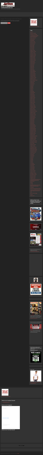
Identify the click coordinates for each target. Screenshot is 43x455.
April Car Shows (32, 45)
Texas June (31, 160)
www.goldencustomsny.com (33, 318)
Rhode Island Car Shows (33, 148)
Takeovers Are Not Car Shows (36, 282)
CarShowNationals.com (7, 7)
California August (32, 70)
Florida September (32, 92)
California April (32, 65)
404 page (31, 182)
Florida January (32, 82)
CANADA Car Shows (32, 178)
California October (32, 72)
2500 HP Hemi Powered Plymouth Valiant (35, 188)
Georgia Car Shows (32, 97)
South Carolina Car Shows (33, 149)
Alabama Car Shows (32, 56)
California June (32, 67)
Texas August (32, 163)
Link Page (31, 183)
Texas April (31, 158)
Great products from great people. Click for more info (35, 329)
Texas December (32, 168)
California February (32, 62)
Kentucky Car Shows (32, 106)
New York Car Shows (33, 139)
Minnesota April (32, 119)
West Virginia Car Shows (33, 174)
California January (32, 61)
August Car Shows (32, 50)
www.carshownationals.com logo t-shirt (35, 382)
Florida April (31, 86)
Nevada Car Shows (32, 134)
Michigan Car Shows (32, 112)
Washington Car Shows (33, 173)
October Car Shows (32, 52)
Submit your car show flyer (33, 34)
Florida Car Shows (32, 81)
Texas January (32, 154)
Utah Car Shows (32, 169)
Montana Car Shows (32, 132)
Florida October (32, 93)
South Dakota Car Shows (33, 150)
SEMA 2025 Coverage (33, 33)
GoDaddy (18, 453)
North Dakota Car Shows (33, 142)
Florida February (32, 83)
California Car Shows (33, 60)
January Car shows (32, 41)
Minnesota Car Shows (33, 114)
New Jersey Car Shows (33, 137)
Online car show (32, 195)
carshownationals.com (6, 402)
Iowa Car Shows (32, 103)
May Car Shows (32, 46)
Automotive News (32, 39)
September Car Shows (33, 51)
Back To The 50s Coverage (33, 193)
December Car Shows (33, 55)
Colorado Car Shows (32, 76)
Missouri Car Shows (32, 113)
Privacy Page (32, 187)
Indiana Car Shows (32, 102)
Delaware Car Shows (33, 78)
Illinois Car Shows (32, 101)
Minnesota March (32, 118)
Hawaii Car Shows (32, 98)
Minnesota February (32, 117)
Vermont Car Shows (32, 170)
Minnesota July (32, 123)
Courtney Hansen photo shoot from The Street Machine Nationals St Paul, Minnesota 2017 (35, 180)
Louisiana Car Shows (33, 107)
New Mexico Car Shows (33, 138)
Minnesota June (32, 122)
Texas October (32, 165)
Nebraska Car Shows (33, 133)
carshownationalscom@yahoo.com (34, 26)
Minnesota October (32, 127)
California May (32, 66)
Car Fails (31, 194)
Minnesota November (33, 128)
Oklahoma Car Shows (33, 144)
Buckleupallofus (32, 40)
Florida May (31, 87)
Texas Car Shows (32, 153)
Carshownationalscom (36, 283)
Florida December (32, 96)
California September (33, 71)
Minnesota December (33, 129)
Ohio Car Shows (32, 143)
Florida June (31, 88)
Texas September (32, 164)
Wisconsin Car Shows (33, 175)
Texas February (32, 155)
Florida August (32, 91)
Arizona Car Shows (32, 57)
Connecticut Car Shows (33, 77)
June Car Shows (32, 47)
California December (33, 75)
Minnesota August (32, 124)
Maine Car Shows (32, 108)
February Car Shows (32, 42)
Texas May (31, 159)
